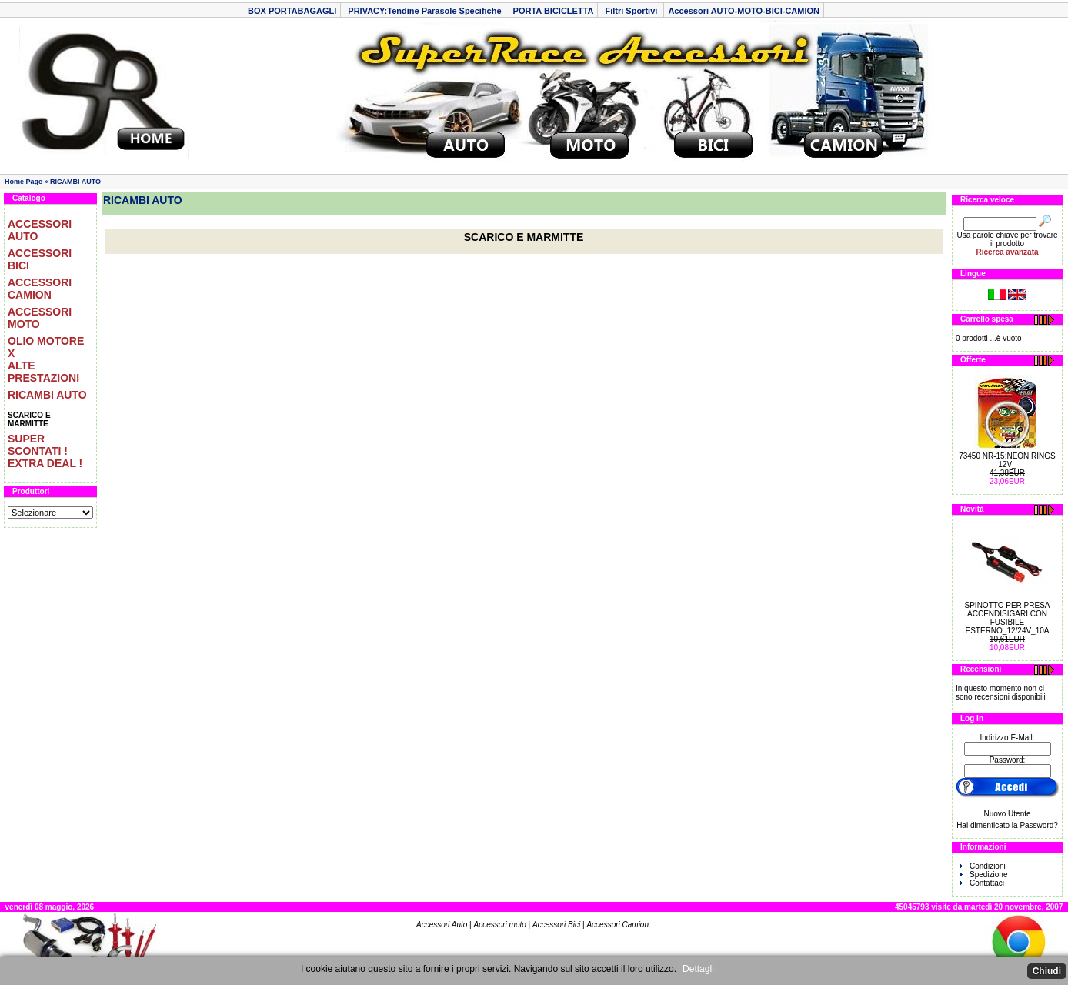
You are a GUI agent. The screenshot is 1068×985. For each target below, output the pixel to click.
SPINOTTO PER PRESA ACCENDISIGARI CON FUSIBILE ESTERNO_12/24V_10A (1007, 618)
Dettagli (698, 968)
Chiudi (1047, 971)
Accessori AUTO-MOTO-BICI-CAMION (743, 10)
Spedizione (983, 874)
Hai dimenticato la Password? (1007, 825)
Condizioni (983, 866)
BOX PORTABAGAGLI (292, 10)
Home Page (23, 181)
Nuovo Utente (1006, 814)
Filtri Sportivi (632, 10)
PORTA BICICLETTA (553, 10)
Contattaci (982, 883)
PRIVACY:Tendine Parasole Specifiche (424, 10)
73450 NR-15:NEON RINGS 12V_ (1007, 460)
